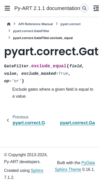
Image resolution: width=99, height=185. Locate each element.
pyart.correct (71, 24)
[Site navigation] (7, 8)
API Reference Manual (35, 24)
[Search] (84, 8)
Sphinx (37, 170)
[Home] (9, 24)
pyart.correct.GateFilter (31, 31)
